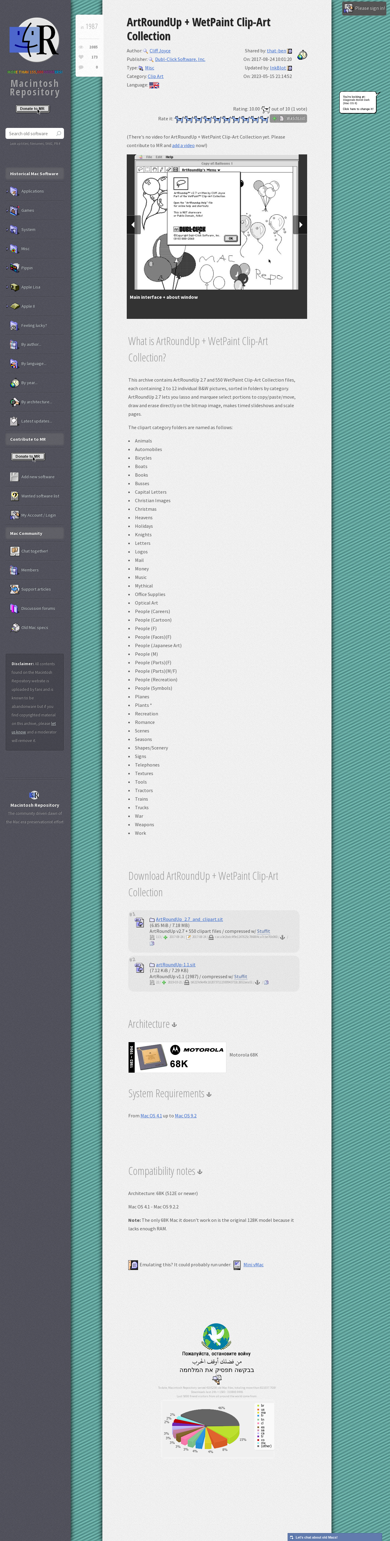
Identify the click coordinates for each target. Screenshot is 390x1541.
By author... (25, 344)
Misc (146, 68)
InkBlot (278, 68)
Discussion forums (32, 608)
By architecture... (31, 402)
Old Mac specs (29, 628)
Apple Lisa (25, 287)
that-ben (276, 51)
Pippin (21, 268)
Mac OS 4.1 (151, 1116)
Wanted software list (34, 496)
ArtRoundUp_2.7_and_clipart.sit (186, 919)
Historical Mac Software (34, 173)
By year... (23, 383)
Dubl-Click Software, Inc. (177, 59)
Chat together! (29, 551)
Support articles (30, 589)
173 (94, 57)
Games (22, 210)
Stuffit (263, 931)
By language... (28, 363)
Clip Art (156, 76)
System (22, 229)
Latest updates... (31, 421)
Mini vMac (248, 1264)
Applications (27, 191)
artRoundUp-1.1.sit (173, 964)
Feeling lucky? (28, 325)
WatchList (288, 118)
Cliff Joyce (157, 51)
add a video (183, 145)
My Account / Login (33, 515)
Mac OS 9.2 (186, 1116)
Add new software (32, 477)
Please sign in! (364, 8)
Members (24, 570)
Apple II (22, 306)
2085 (93, 47)
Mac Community (26, 533)
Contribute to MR (28, 439)
